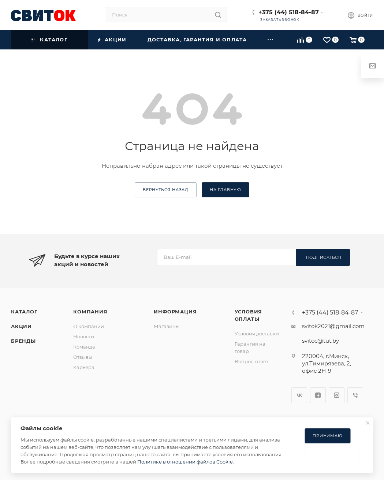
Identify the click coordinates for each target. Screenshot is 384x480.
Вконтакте (299, 395)
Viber (355, 395)
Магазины (166, 326)
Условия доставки (257, 333)
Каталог (24, 312)
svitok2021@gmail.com (333, 326)
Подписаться (324, 257)
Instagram (336, 395)
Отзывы (82, 357)
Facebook (318, 395)
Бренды (23, 341)
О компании (88, 326)
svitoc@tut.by (320, 340)
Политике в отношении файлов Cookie (185, 462)
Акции (21, 326)
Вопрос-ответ (251, 361)
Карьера (83, 367)
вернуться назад (166, 189)
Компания (90, 312)
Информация (175, 312)
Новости (83, 336)
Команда (84, 347)
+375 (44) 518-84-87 (288, 12)
